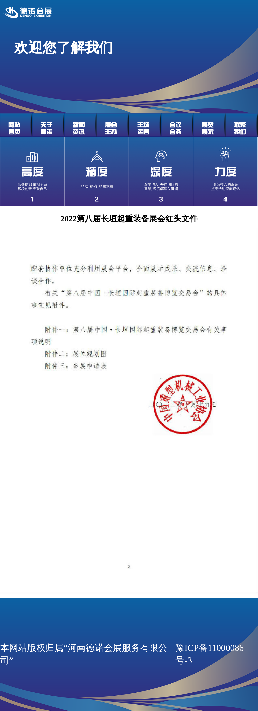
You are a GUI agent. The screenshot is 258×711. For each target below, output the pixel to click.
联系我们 (240, 128)
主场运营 (143, 128)
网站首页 (14, 128)
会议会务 (175, 128)
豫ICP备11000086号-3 (209, 654)
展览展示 (208, 128)
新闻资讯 (79, 128)
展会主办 (111, 128)
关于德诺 (46, 128)
